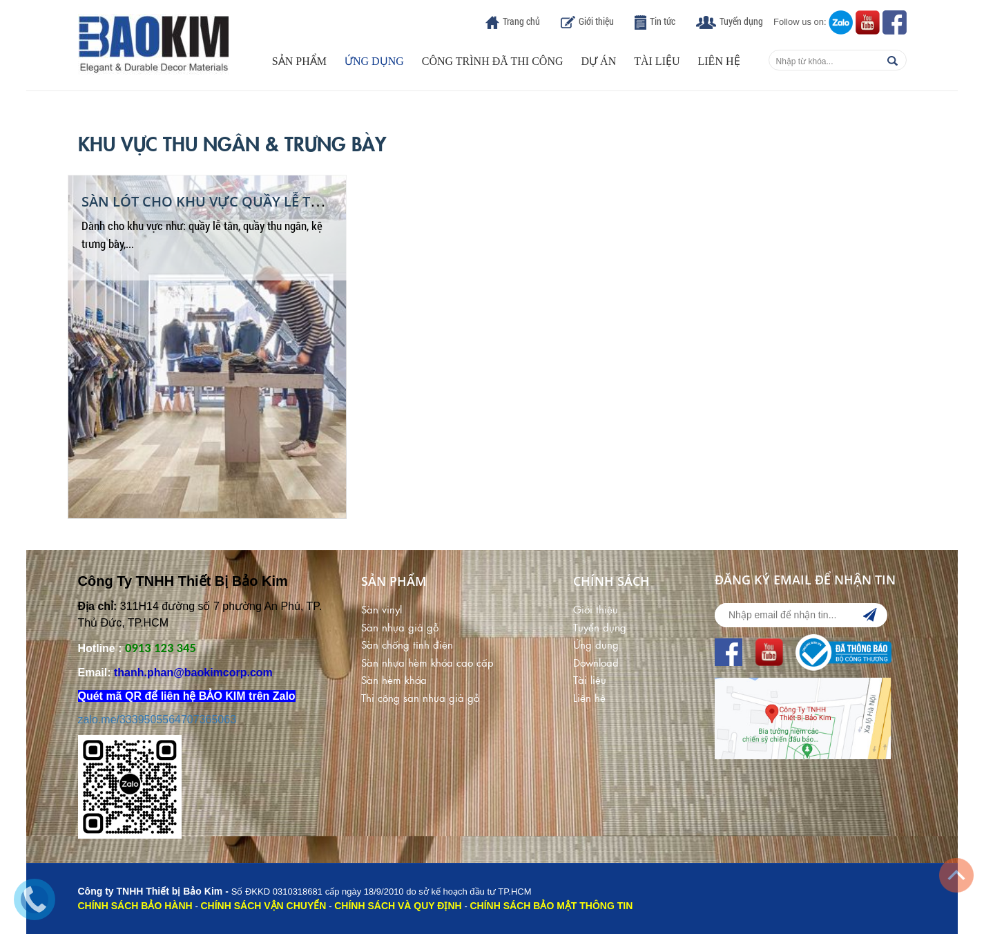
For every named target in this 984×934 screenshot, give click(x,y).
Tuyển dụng (741, 21)
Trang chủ (521, 21)
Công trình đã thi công (492, 61)
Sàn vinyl (381, 609)
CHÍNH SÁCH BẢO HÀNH (135, 905)
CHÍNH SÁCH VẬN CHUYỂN (263, 905)
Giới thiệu (596, 21)
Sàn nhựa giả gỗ (399, 627)
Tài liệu (656, 61)
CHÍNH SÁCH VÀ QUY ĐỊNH (397, 905)
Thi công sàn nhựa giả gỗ (420, 697)
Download (596, 662)
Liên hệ (719, 61)
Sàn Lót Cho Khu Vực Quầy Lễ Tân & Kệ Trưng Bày (264, 201)
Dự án (599, 61)
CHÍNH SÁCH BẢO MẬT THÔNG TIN (551, 905)
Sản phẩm (299, 61)
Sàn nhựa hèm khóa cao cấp (427, 662)
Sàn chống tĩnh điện (407, 644)
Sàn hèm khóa (394, 679)
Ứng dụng (374, 61)
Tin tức (662, 21)
